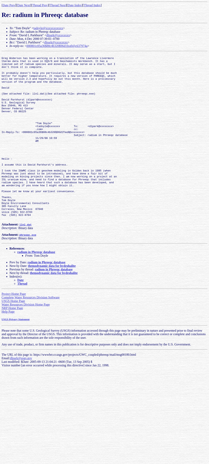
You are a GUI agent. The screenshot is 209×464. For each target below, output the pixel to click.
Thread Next (58, 5)
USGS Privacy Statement (16, 352)
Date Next (23, 5)
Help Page (8, 344)
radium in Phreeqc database (36, 285)
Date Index (75, 5)
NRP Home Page (12, 341)
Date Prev (9, 5)
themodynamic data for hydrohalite (52, 299)
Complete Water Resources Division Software (30, 330)
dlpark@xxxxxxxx (58, 35)
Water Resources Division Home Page (26, 337)
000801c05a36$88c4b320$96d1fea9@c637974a (56, 46)
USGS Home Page (13, 334)
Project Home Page (14, 327)
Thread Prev (40, 5)
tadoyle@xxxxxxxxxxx (48, 28)
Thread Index (92, 5)
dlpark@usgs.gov (21, 391)
